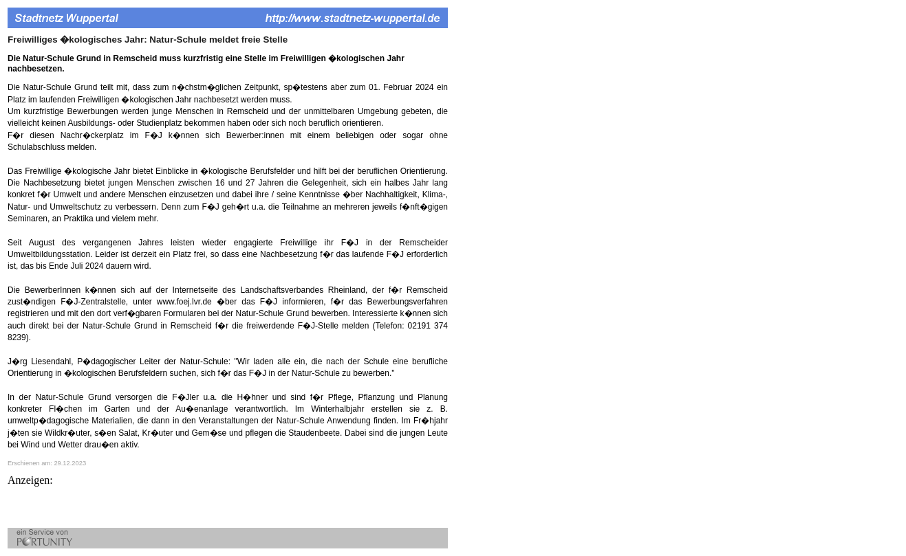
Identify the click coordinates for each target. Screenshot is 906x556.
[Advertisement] (169, 507)
